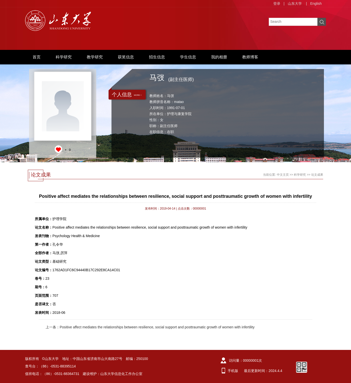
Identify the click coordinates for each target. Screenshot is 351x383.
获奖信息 (126, 57)
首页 (37, 57)
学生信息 (188, 57)
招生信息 (157, 57)
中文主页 (283, 174)
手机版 (233, 371)
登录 (276, 4)
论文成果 (317, 174)
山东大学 (295, 4)
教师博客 (250, 57)
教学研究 (95, 57)
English (316, 4)
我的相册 (219, 57)
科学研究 (64, 57)
